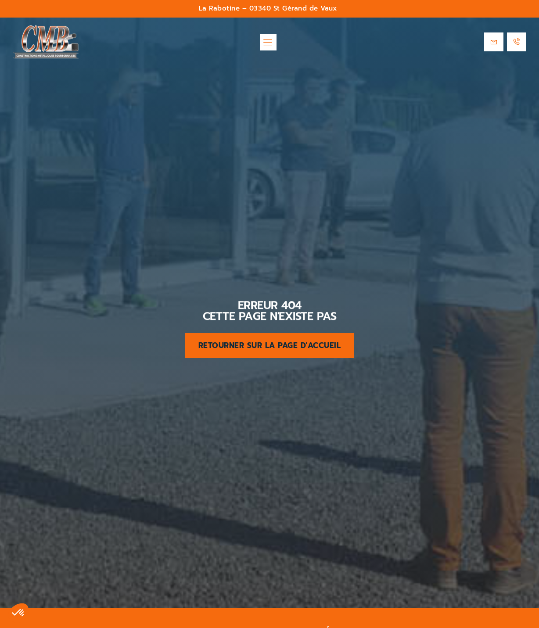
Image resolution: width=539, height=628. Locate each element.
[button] (268, 42)
